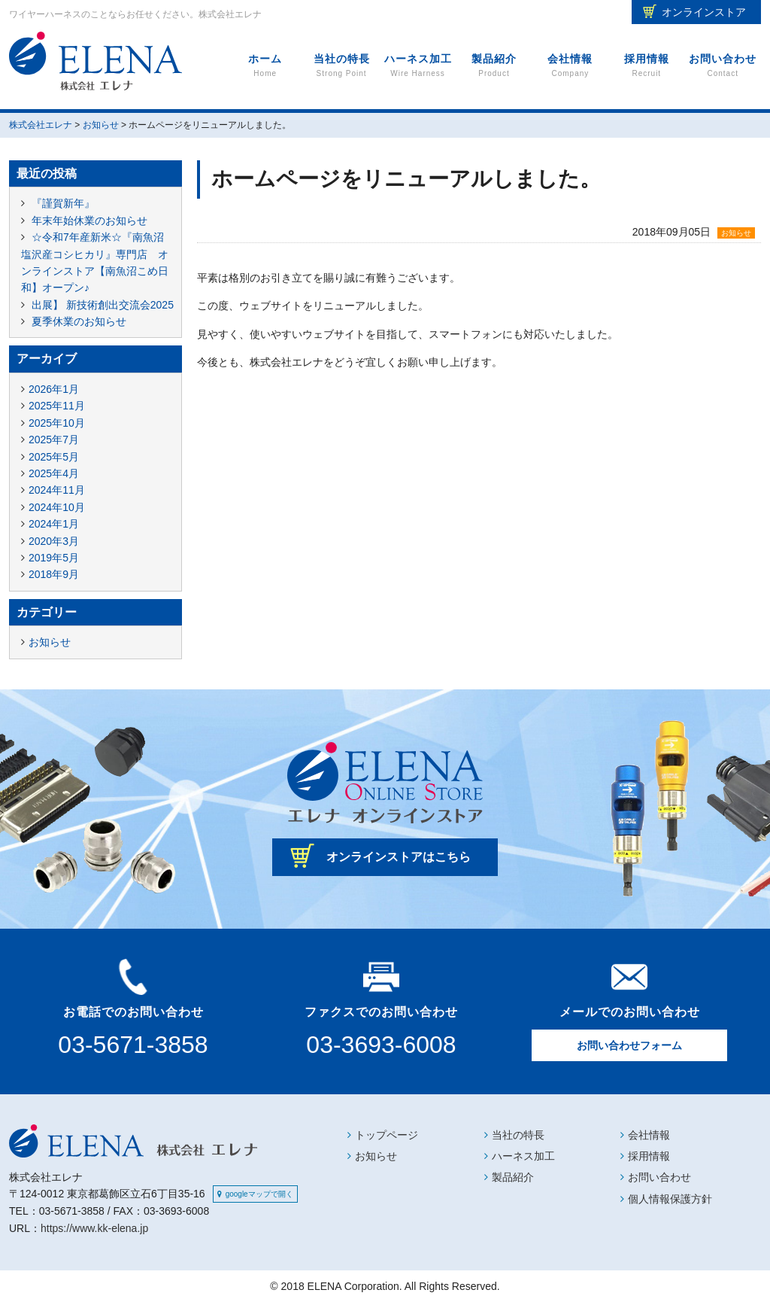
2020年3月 (54, 541)
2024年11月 (57, 490)
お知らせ (736, 233)
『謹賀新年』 (63, 203)
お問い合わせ (723, 66)
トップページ (386, 1135)
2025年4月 (54, 473)
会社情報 (570, 66)
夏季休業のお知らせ (79, 321)
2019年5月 (54, 558)
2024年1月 (54, 524)
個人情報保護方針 (670, 1199)
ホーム (265, 66)
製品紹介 (494, 66)
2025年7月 (54, 439)
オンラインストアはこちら (398, 856)
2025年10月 (57, 423)
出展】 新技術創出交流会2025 (103, 305)
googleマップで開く (259, 1194)
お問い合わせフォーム (629, 1045)
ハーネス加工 (418, 66)
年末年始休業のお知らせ (89, 220)
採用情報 (646, 66)
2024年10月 (57, 507)
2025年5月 (54, 457)
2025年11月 (57, 406)
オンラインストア (704, 12)
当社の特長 (341, 66)
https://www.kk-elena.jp (94, 1228)
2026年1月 (54, 389)
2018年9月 (54, 574)
